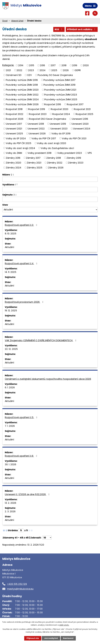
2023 (31, 70)
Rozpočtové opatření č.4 (21, 263)
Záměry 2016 (13, 157)
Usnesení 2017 (14, 123)
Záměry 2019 (74, 157)
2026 (66, 70)
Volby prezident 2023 (69, 153)
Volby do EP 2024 (16, 138)
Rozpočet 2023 (37, 114)
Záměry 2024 (13, 167)
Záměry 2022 (54, 162)
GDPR (77, 70)
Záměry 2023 (75, 162)
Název (7, 174)
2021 (8, 70)
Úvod (4, 20)
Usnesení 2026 (37, 133)
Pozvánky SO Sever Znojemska (55, 75)
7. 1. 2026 (10, 426)
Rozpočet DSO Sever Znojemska (47, 118)
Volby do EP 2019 (60, 133)
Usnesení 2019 (58, 123)
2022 (19, 70)
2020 (86, 65)
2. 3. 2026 (10, 511)
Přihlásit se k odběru (81, 29)
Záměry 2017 (33, 157)
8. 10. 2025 (10, 233)
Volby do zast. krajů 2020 (51, 143)
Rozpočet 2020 (59, 109)
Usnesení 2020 (80, 123)
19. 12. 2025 (11, 310)
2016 (42, 65)
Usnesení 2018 (36, 123)
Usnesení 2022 (36, 128)
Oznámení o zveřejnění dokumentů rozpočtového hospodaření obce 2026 (48, 379)
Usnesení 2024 (81, 128)
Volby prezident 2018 (39, 153)
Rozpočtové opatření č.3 (21, 225)
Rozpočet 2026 (14, 118)
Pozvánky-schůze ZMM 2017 (59, 79)
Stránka (13, 530)
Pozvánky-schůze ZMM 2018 (22, 84)
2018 (63, 65)
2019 (74, 65)
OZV (29, 75)
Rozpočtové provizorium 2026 (24, 302)
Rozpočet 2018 (14, 109)
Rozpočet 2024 (61, 114)
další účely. (64, 625)
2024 (42, 70)
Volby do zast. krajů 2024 (20, 148)
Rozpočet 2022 (14, 114)
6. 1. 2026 (10, 387)
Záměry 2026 (55, 167)
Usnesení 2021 (14, 128)
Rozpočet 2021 (82, 109)
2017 (53, 65)
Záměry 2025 (34, 167)
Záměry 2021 (34, 162)
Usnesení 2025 (14, 133)
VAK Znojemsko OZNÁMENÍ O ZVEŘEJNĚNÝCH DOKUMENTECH (41, 340)
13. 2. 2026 (10, 503)
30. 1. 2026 (10, 464)
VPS (90, 153)
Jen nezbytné (51, 638)
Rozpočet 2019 (36, 109)
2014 (20, 65)
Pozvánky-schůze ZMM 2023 (60, 94)
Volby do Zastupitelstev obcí (57, 148)
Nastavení (68, 638)
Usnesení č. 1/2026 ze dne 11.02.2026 (28, 494)
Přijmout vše (33, 638)
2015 (31, 65)
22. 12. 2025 (11, 349)
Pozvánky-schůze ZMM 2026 (22, 104)
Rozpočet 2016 (52, 104)
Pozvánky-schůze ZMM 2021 (60, 89)
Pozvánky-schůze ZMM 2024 (22, 99)
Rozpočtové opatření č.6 (21, 455)
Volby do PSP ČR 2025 (18, 143)
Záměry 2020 (13, 162)
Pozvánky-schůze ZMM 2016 (22, 79)
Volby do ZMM (14, 153)
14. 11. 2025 (10, 272)
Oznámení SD (13, 75)
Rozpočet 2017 (75, 104)
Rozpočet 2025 (84, 114)
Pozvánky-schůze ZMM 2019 (59, 84)
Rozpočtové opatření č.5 (21, 417)
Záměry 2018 (53, 157)
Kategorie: (8, 65)
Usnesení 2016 (80, 118)
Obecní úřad (17, 20)
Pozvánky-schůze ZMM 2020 (22, 89)
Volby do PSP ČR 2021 (74, 138)
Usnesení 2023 (59, 128)
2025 (54, 70)
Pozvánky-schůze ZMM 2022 (22, 94)
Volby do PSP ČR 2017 (44, 138)
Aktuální (9, 247)
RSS (59, 29)
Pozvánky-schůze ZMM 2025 (60, 99)
